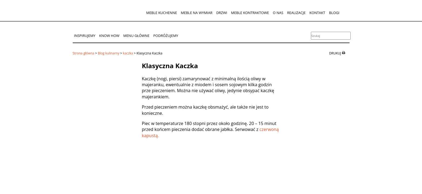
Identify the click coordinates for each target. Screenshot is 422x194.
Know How (109, 35)
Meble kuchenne (161, 12)
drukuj (335, 53)
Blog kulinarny (108, 53)
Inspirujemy (84, 35)
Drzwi (221, 12)
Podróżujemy (165, 35)
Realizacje (296, 12)
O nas (278, 12)
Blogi (334, 12)
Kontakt (317, 12)
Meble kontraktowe (250, 12)
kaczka (128, 53)
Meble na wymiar (196, 12)
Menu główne (136, 35)
